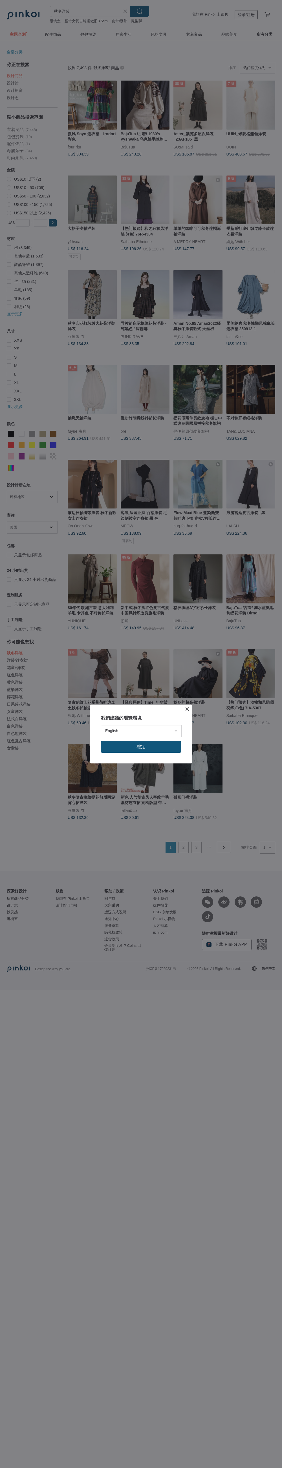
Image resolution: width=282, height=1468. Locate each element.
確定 (141, 746)
